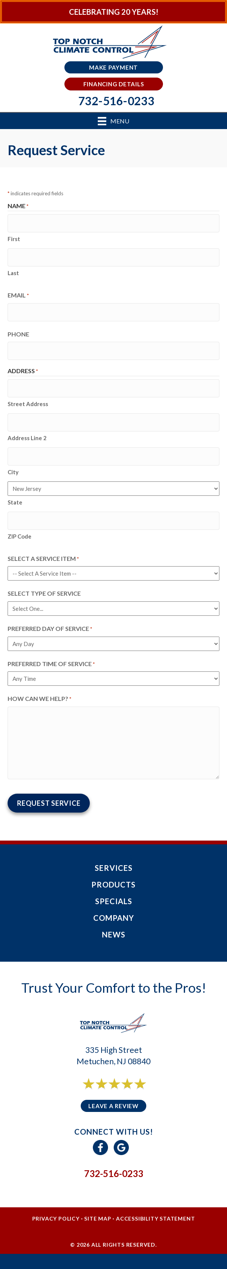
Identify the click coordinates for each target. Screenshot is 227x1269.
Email (18, 295)
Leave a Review (113, 1105)
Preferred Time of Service (51, 664)
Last (13, 272)
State (15, 502)
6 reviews (120, 1092)
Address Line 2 (27, 437)
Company (113, 917)
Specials (113, 901)
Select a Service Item (43, 559)
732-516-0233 (113, 1173)
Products (113, 884)
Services (114, 867)
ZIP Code (19, 536)
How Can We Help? (39, 699)
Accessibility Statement (155, 1218)
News (113, 934)
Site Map (97, 1218)
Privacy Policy (56, 1218)
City (13, 472)
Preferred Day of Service (50, 629)
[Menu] (113, 121)
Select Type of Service (44, 593)
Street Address (28, 403)
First (14, 238)
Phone (18, 334)
